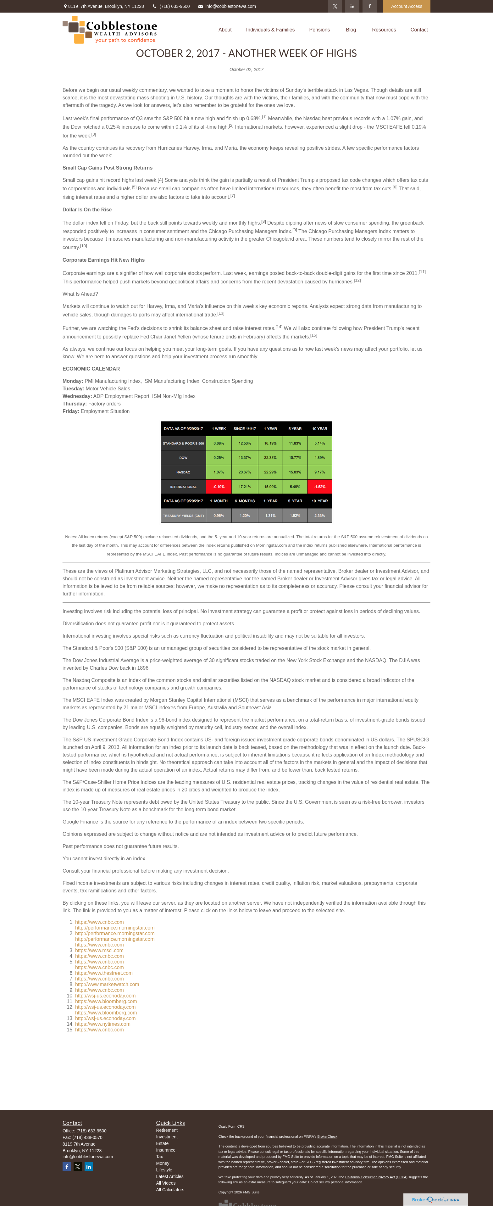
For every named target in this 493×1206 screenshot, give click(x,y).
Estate (162, 1143)
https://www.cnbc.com (99, 922)
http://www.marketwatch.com (107, 984)
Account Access (406, 6)
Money (162, 1163)
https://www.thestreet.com (104, 973)
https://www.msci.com (99, 950)
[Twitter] (335, 6)
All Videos (166, 1183)
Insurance (165, 1150)
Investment (167, 1136)
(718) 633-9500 (171, 6)
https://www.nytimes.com (102, 1024)
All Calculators (170, 1189)
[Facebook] (370, 6)
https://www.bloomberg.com (106, 1001)
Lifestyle (164, 1169)
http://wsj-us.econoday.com (105, 995)
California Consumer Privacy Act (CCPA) (376, 1177)
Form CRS (236, 1126)
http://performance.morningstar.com (115, 927)
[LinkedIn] (352, 6)
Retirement (167, 1130)
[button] (225, 29)
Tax (159, 1156)
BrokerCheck (327, 1136)
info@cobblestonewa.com (227, 6)
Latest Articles (170, 1176)
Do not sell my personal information (335, 1182)
